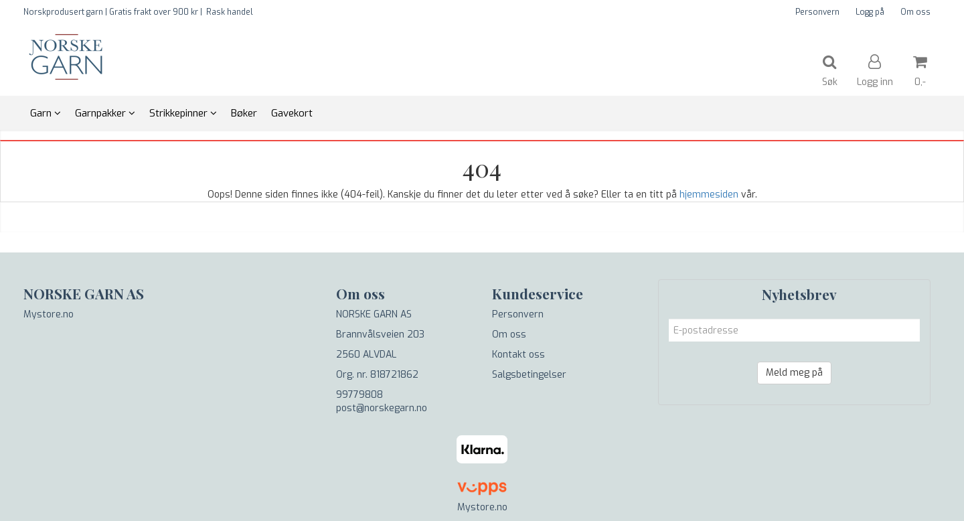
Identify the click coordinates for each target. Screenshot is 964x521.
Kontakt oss (518, 354)
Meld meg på (794, 372)
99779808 (359, 394)
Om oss (915, 12)
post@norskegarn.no (381, 408)
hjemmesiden (708, 194)
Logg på (870, 12)
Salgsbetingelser (529, 374)
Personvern (817, 12)
